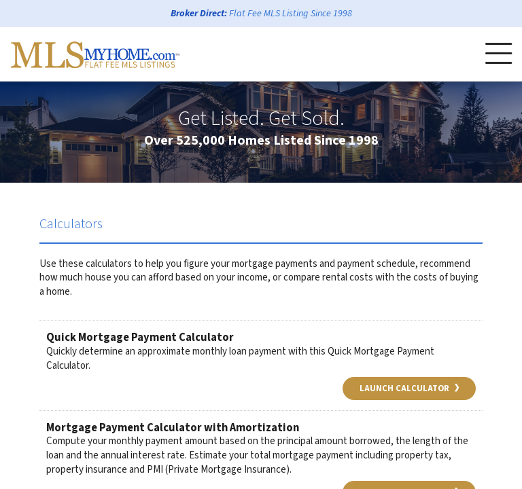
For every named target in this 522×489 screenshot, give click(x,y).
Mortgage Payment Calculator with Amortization (172, 428)
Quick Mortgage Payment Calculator (140, 337)
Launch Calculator (409, 388)
